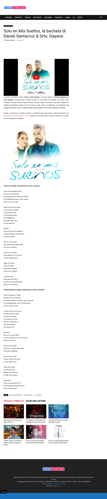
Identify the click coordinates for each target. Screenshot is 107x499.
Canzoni (8, 17)
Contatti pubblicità (47, 484)
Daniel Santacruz (28, 395)
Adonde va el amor (21, 116)
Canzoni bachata (14, 23)
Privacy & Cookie (60, 484)
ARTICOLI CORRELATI (14, 401)
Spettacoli (37, 17)
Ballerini (48, 17)
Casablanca (8, 116)
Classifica (59, 17)
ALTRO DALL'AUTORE (36, 401)
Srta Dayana (38, 395)
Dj (73, 17)
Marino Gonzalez (10, 40)
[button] (101, 18)
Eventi (79, 17)
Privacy (3, 492)
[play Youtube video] (36, 77)
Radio (67, 17)
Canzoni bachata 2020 (15, 395)
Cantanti (18, 17)
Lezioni (27, 17)
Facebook (55, 486)
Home (5, 23)
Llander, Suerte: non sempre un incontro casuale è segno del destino (13, 443)
